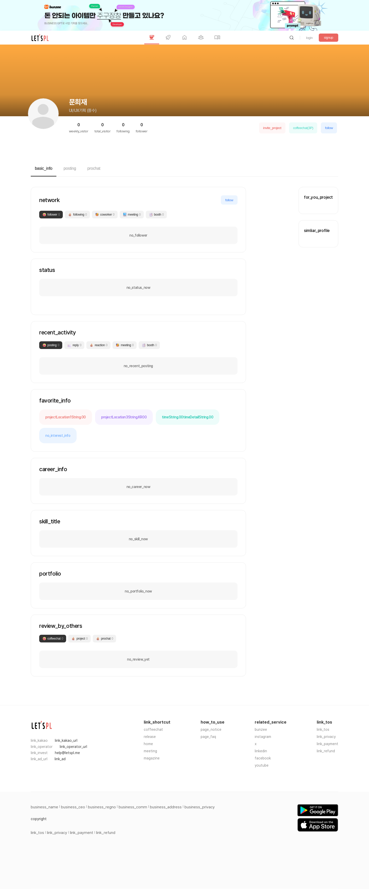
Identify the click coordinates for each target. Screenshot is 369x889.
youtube (262, 765)
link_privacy (326, 737)
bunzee (261, 729)
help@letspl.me (67, 753)
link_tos (323, 729)
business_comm (133, 807)
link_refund (326, 751)
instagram (263, 737)
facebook (263, 758)
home (148, 744)
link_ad (60, 759)
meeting (150, 751)
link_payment (327, 744)
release (150, 737)
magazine (152, 758)
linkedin (261, 751)
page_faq (208, 737)
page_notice (211, 729)
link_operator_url (73, 747)
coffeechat (153, 729)
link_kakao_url (66, 740)
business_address (166, 807)
